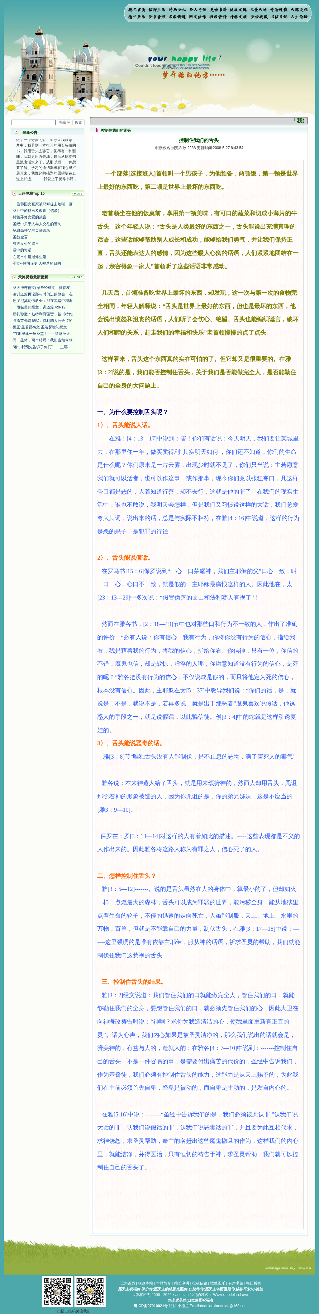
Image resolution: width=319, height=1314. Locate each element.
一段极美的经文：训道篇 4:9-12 (39, 307)
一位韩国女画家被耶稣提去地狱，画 (43, 204)
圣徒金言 (20, 237)
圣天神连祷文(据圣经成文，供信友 (41, 287)
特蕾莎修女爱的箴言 (29, 217)
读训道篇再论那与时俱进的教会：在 (43, 294)
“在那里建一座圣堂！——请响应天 (41, 333)
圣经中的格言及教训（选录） (37, 210)
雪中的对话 (22, 250)
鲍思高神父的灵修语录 (31, 230)
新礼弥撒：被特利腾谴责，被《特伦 (43, 314)
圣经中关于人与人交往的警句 (37, 224)
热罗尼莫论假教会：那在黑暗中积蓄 (43, 301)
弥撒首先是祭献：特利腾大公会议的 (43, 320)
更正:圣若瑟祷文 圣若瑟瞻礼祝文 (40, 327)
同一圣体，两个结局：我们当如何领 (43, 340)
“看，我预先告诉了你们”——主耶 (40, 347)
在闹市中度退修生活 (29, 257)
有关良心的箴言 (26, 243)
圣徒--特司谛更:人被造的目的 (37, 263)
